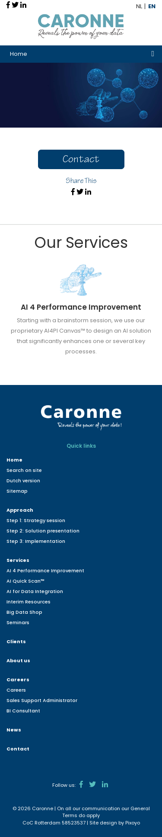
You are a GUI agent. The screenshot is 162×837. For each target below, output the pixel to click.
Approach (19, 510)
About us (18, 660)
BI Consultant (23, 710)
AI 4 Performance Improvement (45, 570)
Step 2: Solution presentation (42, 530)
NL (139, 6)
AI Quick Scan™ (25, 580)
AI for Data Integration (34, 591)
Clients (16, 641)
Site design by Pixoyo (114, 822)
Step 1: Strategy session (35, 520)
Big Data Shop (24, 612)
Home (18, 54)
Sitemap (17, 490)
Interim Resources (28, 601)
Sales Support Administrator (41, 700)
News (13, 729)
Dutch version (23, 480)
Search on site (24, 470)
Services (17, 560)
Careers (17, 679)
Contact (81, 160)
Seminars (17, 622)
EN (152, 6)
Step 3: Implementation (35, 541)
